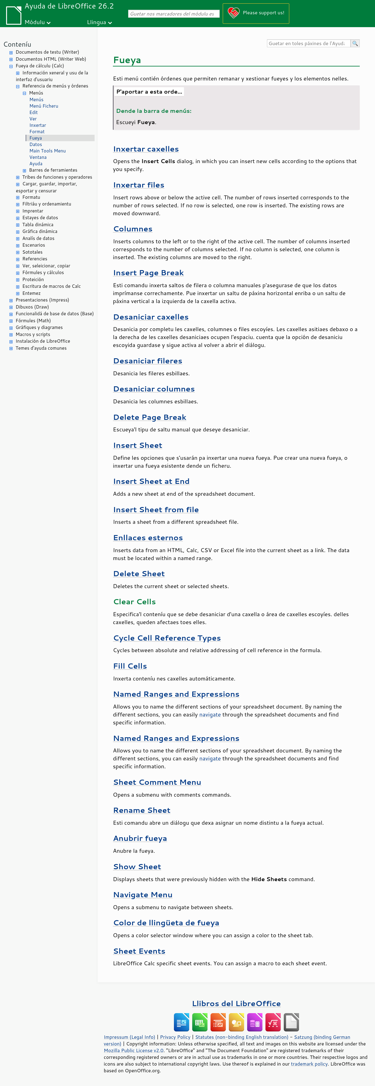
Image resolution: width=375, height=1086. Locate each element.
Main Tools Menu (47, 151)
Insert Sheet (137, 445)
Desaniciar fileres (147, 360)
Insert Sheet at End (151, 481)
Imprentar (32, 211)
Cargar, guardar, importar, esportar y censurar (46, 187)
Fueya (35, 138)
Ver (33, 119)
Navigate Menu (142, 894)
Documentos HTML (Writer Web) (51, 59)
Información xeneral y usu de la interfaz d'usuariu (52, 76)
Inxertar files (138, 184)
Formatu (31, 197)
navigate (210, 714)
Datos (35, 144)
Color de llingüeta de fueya (166, 922)
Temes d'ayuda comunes (41, 348)
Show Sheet (137, 866)
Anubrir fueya (140, 838)
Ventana (38, 157)
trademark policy (309, 1063)
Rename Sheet (142, 810)
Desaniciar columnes (154, 388)
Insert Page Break (148, 272)
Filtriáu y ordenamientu (46, 204)
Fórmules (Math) (33, 320)
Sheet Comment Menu (157, 782)
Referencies (34, 258)
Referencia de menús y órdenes (55, 86)
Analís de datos (38, 238)
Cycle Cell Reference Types (167, 637)
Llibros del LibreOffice (236, 1003)
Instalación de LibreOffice (43, 341)
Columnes (133, 228)
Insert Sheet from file (156, 509)
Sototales (32, 252)
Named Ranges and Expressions (176, 693)
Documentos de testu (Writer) (47, 52)
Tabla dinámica (37, 224)
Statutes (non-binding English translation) (241, 1037)
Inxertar (37, 125)
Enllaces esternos (148, 537)
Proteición (33, 279)
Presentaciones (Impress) (42, 300)
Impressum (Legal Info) (129, 1037)
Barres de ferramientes (53, 170)
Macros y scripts (33, 334)
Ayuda (35, 163)
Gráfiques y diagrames (39, 327)
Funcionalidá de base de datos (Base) (55, 313)
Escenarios (33, 245)
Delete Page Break (149, 417)
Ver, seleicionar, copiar (46, 266)
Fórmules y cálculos (43, 272)
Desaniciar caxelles (151, 316)
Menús (36, 93)
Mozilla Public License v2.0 (134, 1050)
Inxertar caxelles (146, 148)
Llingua (96, 22)
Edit (33, 112)
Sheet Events (139, 950)
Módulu (34, 22)
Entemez (31, 293)
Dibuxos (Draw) (32, 307)
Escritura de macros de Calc (51, 286)
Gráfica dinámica (39, 231)
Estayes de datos (40, 217)
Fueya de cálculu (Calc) (40, 66)
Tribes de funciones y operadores (57, 177)
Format (37, 131)
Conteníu (17, 44)
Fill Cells (130, 665)
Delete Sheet (139, 573)
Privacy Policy (175, 1037)
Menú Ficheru (43, 106)
